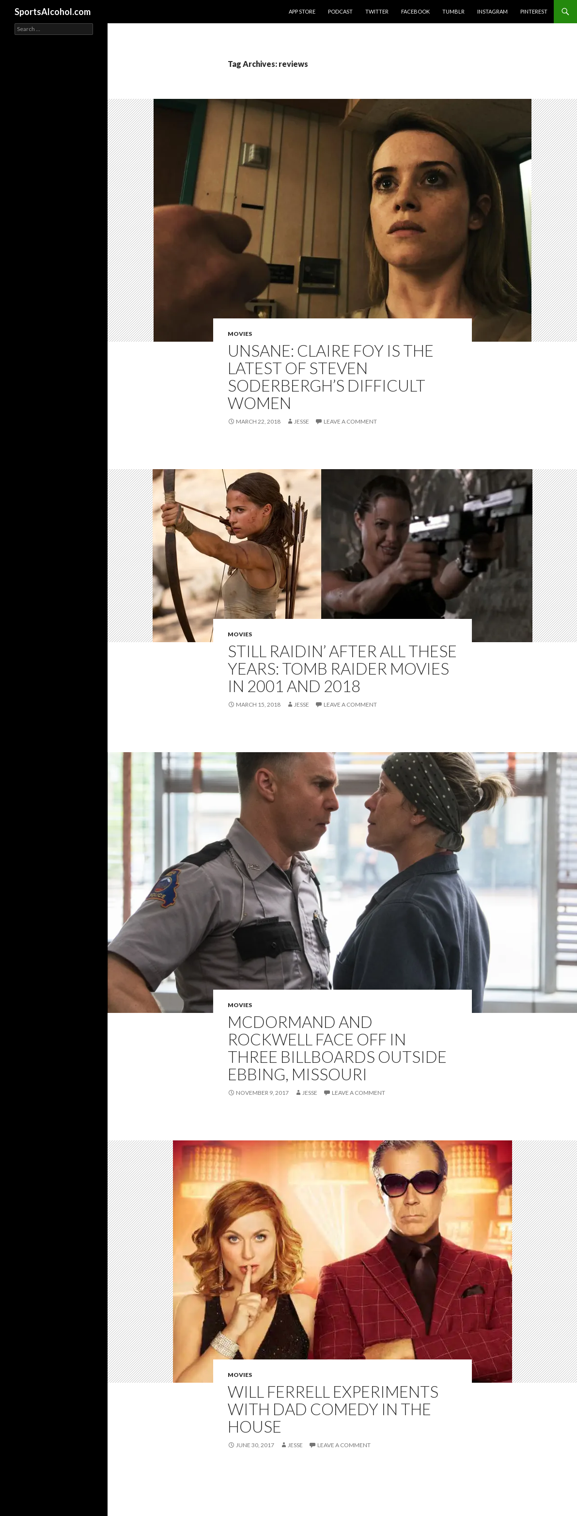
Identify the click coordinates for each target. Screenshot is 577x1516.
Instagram (492, 11)
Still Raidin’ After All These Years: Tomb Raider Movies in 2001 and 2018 (342, 668)
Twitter (377, 11)
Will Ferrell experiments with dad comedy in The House (333, 1409)
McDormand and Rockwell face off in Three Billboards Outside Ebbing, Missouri (337, 1048)
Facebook (415, 11)
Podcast (340, 11)
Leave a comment (350, 421)
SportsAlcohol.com (53, 11)
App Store (302, 11)
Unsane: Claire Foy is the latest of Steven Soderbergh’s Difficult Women (331, 376)
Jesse (301, 421)
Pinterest (533, 11)
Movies (240, 333)
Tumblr (453, 11)
